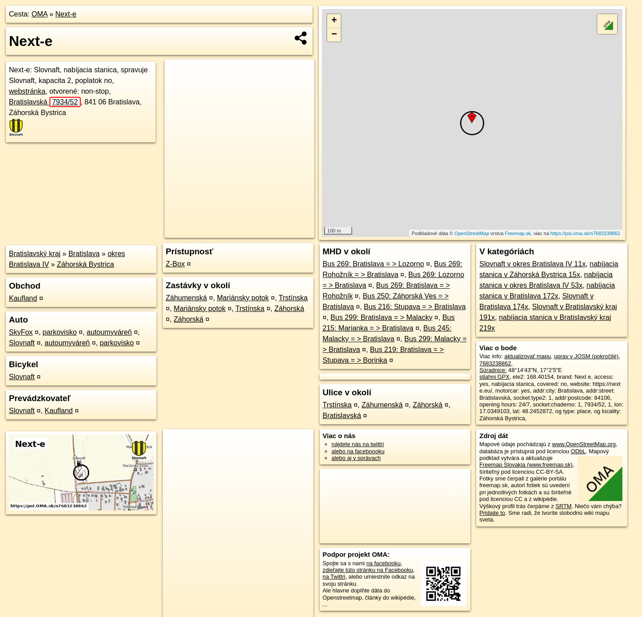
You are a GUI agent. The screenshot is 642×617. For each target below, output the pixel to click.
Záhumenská (186, 298)
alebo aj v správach (356, 458)
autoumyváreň (109, 332)
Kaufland (23, 298)
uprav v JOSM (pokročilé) (586, 356)
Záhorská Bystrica (85, 264)
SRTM (564, 506)
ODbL (578, 451)
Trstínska (293, 298)
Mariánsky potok (243, 298)
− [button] (334, 34)
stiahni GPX (494, 376)
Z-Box (175, 264)
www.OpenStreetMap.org (584, 444)
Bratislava (83, 253)
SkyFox (21, 332)
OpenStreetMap (471, 233)
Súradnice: (492, 370)
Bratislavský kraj (35, 253)
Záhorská (289, 308)
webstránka (27, 91)
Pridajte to (492, 512)
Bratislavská (45, 102)
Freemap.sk (518, 233)
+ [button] (334, 21)
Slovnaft (22, 343)
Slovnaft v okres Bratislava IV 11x (532, 264)
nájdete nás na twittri (358, 444)
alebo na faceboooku (358, 451)
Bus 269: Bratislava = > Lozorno (373, 264)
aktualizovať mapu (527, 356)
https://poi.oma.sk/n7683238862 (586, 233)
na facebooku (383, 563)
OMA (40, 14)
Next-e (65, 14)
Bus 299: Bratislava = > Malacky (381, 317)
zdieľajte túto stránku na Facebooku (368, 570)
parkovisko (60, 332)
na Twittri (334, 576)
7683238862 (495, 363)
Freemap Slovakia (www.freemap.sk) (525, 464)
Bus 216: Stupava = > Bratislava (415, 307)
